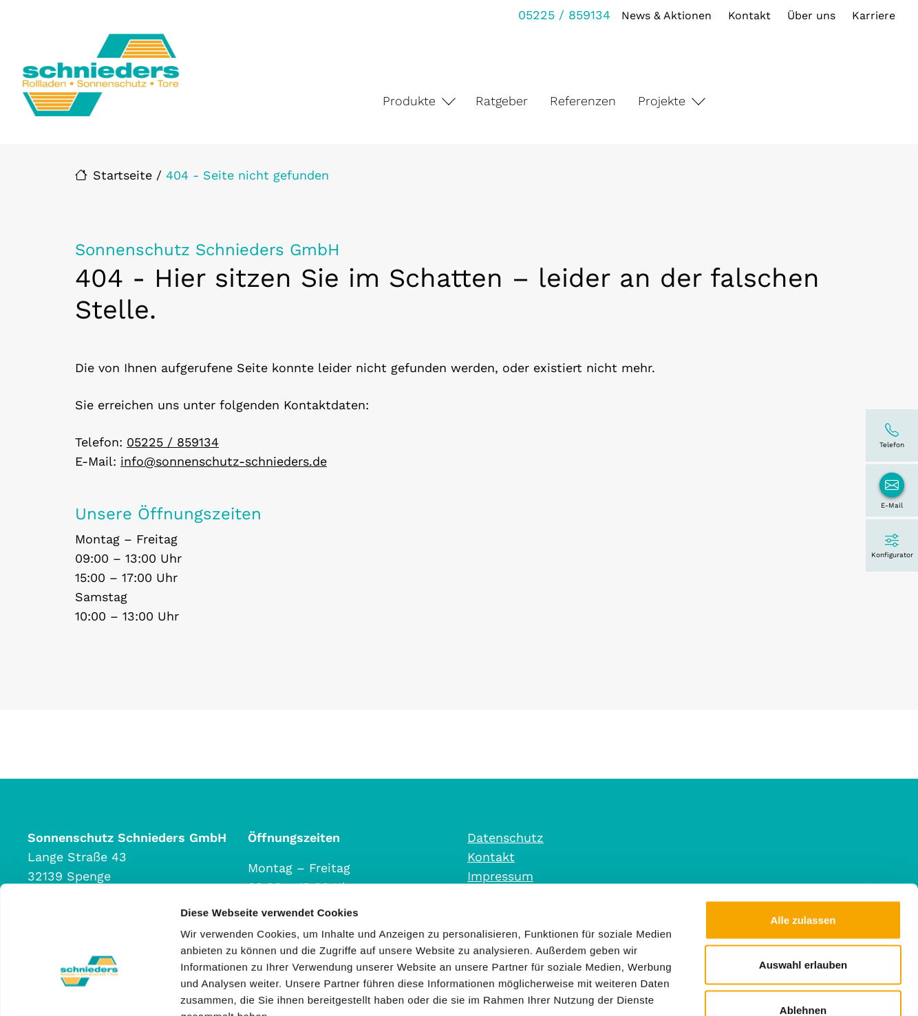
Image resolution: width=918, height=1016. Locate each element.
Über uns (809, 15)
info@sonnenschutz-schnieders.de (223, 461)
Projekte (661, 101)
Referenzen (583, 101)
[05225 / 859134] (892, 435)
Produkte (409, 101)
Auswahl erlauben (803, 881)
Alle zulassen (802, 835)
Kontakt (747, 15)
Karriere (871, 15)
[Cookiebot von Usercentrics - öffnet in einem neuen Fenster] (89, 989)
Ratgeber (502, 101)
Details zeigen (732, 989)
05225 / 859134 (562, 15)
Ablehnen (803, 925)
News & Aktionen (664, 15)
